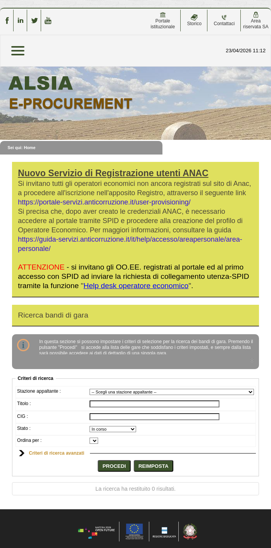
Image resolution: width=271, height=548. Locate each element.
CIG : (22, 416)
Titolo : (24, 403)
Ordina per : (29, 440)
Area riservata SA (255, 20)
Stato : (24, 428)
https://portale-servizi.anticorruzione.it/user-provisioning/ (104, 202)
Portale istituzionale (162, 20)
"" (136, 286)
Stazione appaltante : (39, 391)
